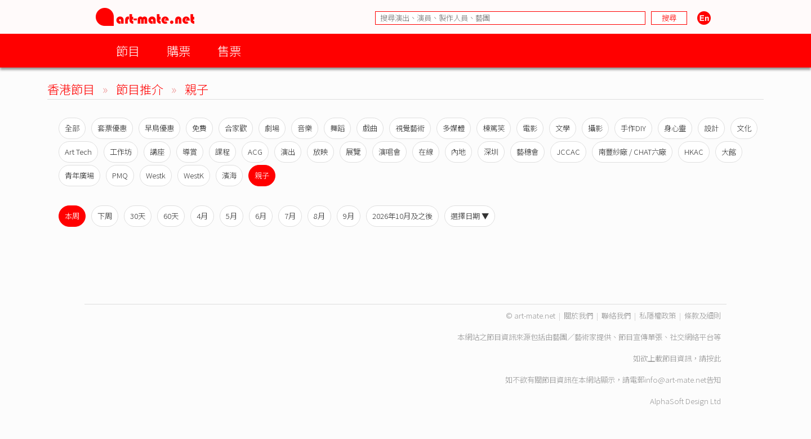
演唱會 (389, 151)
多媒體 (454, 128)
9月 (348, 215)
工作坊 (121, 151)
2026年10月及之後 (402, 215)
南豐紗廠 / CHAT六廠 (632, 151)
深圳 (491, 151)
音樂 (304, 128)
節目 (128, 50)
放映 (320, 151)
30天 (137, 215)
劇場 (272, 128)
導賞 (189, 151)
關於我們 (578, 315)
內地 (458, 151)
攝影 (595, 128)
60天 (171, 215)
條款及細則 (702, 315)
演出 (287, 151)
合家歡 (236, 128)
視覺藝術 (410, 128)
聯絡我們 (616, 315)
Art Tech (78, 151)
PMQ (120, 175)
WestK (194, 175)
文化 (744, 128)
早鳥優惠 (159, 128)
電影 (530, 128)
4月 (202, 215)
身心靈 (675, 128)
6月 (260, 215)
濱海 (229, 175)
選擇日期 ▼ (470, 215)
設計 (711, 128)
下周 (104, 215)
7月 (290, 215)
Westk (156, 175)
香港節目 (71, 88)
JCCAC (568, 151)
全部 (72, 128)
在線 (425, 151)
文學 (562, 128)
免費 (199, 128)
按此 (713, 358)
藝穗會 (527, 151)
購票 (178, 50)
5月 (231, 215)
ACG (255, 151)
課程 (222, 151)
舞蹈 (337, 128)
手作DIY (633, 128)
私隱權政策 (657, 315)
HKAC (693, 151)
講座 (157, 151)
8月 (319, 215)
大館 (728, 151)
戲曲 (370, 128)
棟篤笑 (494, 128)
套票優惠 (112, 128)
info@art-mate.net (675, 379)
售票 (229, 50)
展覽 (353, 151)
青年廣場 (79, 175)
